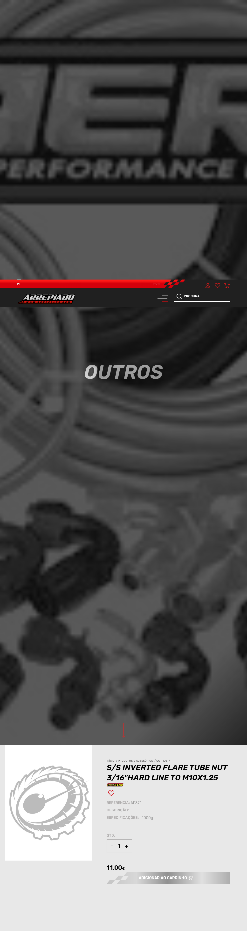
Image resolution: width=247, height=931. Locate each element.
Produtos (127, 481)
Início (112, 481)
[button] (230, 899)
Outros (163, 481)
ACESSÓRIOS (31, 732)
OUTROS (48, 732)
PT (19, 4)
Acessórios (146, 481)
